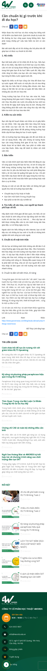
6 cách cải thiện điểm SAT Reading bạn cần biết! (32, 575)
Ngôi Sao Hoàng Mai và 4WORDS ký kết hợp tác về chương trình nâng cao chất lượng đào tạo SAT (21, 457)
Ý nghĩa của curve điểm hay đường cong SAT (31, 559)
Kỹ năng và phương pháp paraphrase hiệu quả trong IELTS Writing (23, 375)
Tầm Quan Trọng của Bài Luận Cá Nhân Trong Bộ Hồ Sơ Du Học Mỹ (21, 402)
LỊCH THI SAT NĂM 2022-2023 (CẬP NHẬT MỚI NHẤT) (32, 544)
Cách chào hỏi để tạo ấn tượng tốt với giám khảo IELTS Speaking (21, 349)
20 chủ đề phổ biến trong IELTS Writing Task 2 (32, 493)
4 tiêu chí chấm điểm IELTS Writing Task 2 (30, 509)
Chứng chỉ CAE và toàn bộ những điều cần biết (22, 429)
